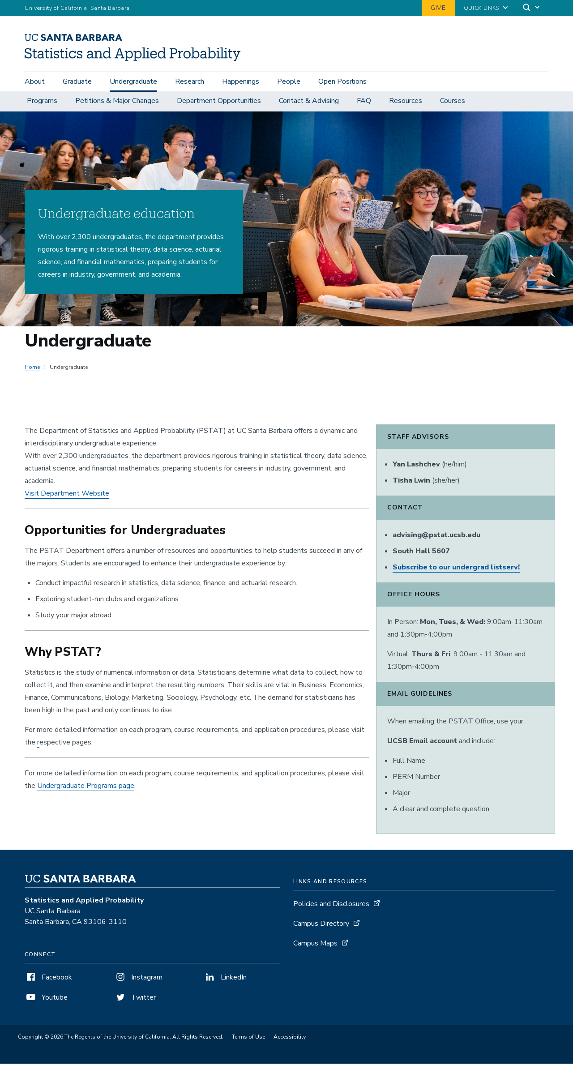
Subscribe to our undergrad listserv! (456, 568)
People (288, 81)
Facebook (48, 979)
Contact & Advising (309, 102)
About (35, 81)
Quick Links (481, 8)
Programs (42, 102)
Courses (452, 102)
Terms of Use (248, 1038)
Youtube (46, 999)
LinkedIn (225, 979)
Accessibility (290, 1038)
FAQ (364, 102)
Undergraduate (133, 81)
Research (189, 81)
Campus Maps (315, 945)
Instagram (138, 979)
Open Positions (342, 81)
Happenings (240, 81)
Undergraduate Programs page (85, 787)
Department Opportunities (219, 102)
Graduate (77, 81)
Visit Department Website (67, 495)
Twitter (135, 999)
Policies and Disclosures (331, 905)
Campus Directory (321, 925)
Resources (405, 102)
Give (438, 8)
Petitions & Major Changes (117, 102)
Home (32, 368)
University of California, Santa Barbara (77, 8)
